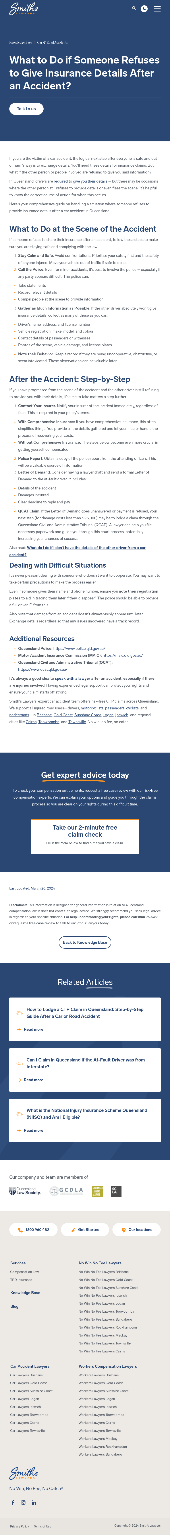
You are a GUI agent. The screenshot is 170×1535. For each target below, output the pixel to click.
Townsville (77, 722)
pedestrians (19, 715)
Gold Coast (63, 715)
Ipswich (121, 715)
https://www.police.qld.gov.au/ (79, 648)
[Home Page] (23, 9)
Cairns (31, 722)
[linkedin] (33, 1502)
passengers (114, 708)
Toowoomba (48, 722)
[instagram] (23, 1502)
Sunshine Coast (87, 715)
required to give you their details (80, 181)
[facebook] (12, 1502)
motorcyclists (92, 708)
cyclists (132, 708)
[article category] (52, 42)
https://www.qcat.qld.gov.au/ (43, 669)
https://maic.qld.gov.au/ (123, 655)
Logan (108, 715)
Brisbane (44, 715)
